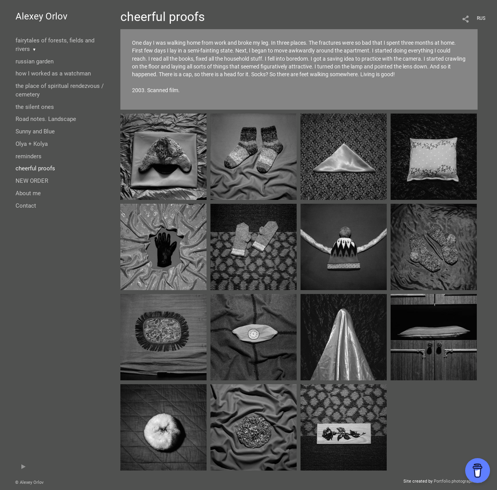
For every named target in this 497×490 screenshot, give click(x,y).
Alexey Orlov (42, 16)
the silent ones (35, 106)
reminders (29, 156)
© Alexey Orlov (29, 482)
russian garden (35, 61)
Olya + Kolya (32, 143)
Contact (26, 205)
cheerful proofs (35, 168)
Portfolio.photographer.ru (458, 481)
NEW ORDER (32, 180)
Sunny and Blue (35, 131)
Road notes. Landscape (46, 119)
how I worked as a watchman (53, 73)
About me (28, 193)
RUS (481, 18)
